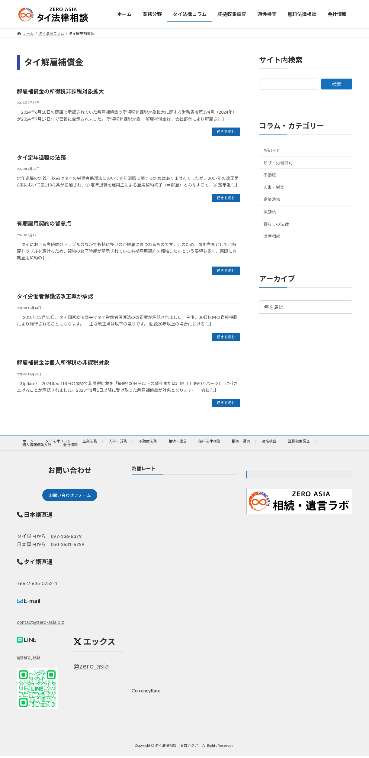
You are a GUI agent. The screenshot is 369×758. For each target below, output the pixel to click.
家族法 (269, 211)
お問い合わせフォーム (70, 496)
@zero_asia (28, 659)
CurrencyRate (146, 691)
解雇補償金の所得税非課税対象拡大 (60, 91)
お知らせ (271, 150)
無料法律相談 (209, 441)
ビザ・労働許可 (278, 162)
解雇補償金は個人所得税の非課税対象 (63, 362)
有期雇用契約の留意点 (44, 223)
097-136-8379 (64, 538)
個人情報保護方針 (36, 444)
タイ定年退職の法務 (41, 157)
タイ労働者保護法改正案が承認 (55, 296)
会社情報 (70, 444)
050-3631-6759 (67, 546)
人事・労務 (273, 187)
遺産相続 (271, 236)
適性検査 (269, 441)
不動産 (269, 174)
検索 (337, 84)
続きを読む (226, 131)
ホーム (28, 441)
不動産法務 (148, 441)
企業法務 (271, 199)
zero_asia (94, 667)
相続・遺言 (177, 441)
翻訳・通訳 (241, 441)
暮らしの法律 (276, 223)
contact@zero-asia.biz (40, 624)
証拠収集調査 (299, 441)
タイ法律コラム (58, 441)
